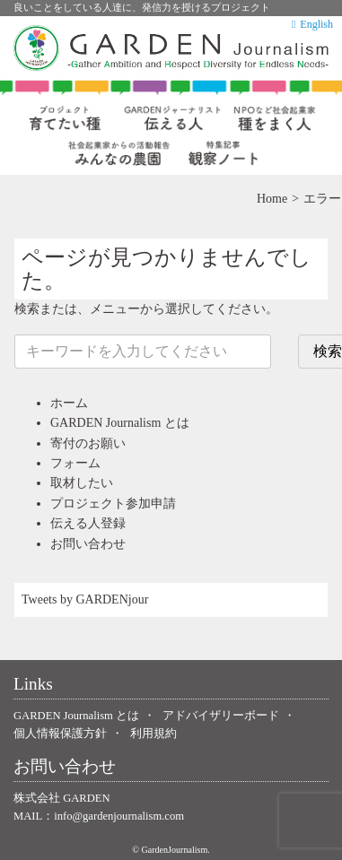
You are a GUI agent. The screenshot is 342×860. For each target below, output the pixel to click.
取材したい (81, 483)
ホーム (69, 403)
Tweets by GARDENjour (85, 599)
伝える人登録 (88, 523)
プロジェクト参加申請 (113, 503)
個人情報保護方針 (60, 733)
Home (272, 198)
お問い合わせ (88, 544)
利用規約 (153, 733)
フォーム (75, 463)
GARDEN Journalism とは (119, 423)
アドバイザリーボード (220, 715)
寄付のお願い (88, 443)
